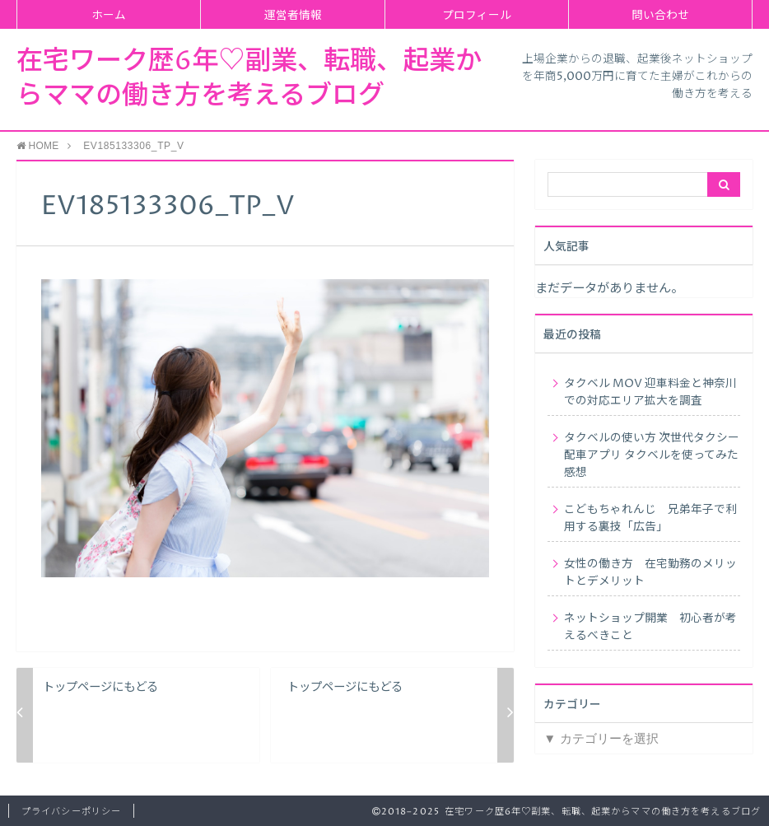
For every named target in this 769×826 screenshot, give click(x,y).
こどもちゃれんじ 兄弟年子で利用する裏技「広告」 (650, 518)
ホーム (108, 15)
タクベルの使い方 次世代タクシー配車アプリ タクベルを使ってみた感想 (651, 455)
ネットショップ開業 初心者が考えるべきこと (650, 627)
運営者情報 (293, 15)
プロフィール (476, 15)
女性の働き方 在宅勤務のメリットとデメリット (650, 573)
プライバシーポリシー (71, 811)
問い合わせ (660, 15)
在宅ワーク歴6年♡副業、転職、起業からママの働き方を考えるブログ (249, 79)
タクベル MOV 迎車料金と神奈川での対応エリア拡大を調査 (650, 392)
